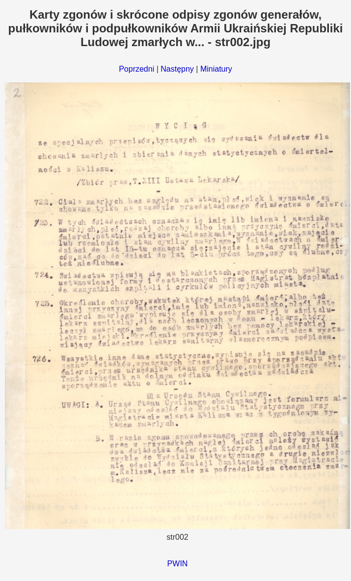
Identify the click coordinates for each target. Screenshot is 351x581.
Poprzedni (136, 69)
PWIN (177, 563)
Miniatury (216, 69)
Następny (177, 69)
